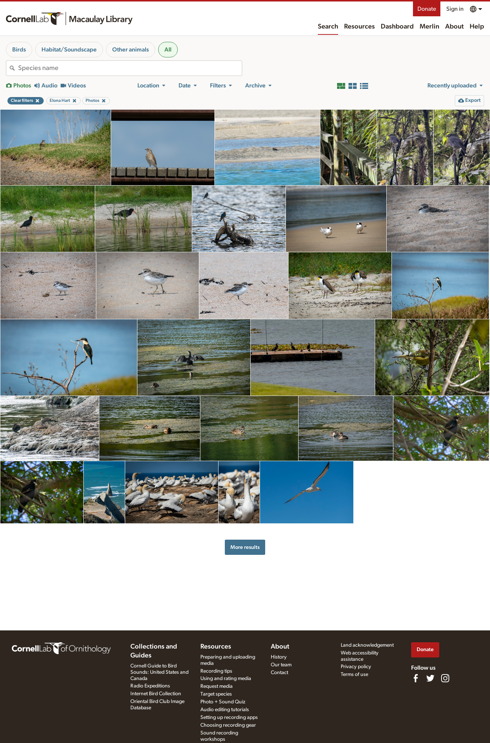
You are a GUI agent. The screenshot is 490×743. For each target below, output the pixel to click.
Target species (216, 694)
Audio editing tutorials (224, 709)
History (279, 657)
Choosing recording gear (228, 725)
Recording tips (216, 671)
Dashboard (397, 26)
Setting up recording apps (229, 717)
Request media (216, 686)
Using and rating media (225, 678)
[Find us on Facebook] (415, 678)
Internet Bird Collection (155, 693)
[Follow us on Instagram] (445, 678)
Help (477, 26)
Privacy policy (356, 666)
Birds (19, 50)
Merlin (429, 26)
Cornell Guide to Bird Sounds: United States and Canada (159, 672)
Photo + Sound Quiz (222, 701)
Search (328, 26)
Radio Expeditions (150, 686)
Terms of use (354, 674)
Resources (359, 26)
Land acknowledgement (367, 645)
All (167, 50)
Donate (426, 9)
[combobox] (130, 68)
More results (245, 547)
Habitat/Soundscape (69, 50)
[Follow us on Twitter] (430, 678)
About (454, 26)
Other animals (130, 50)
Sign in (455, 9)
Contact (279, 672)
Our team (281, 664)
